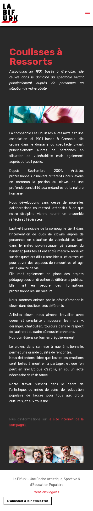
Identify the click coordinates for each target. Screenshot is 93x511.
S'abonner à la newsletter (27, 501)
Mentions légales (46, 492)
